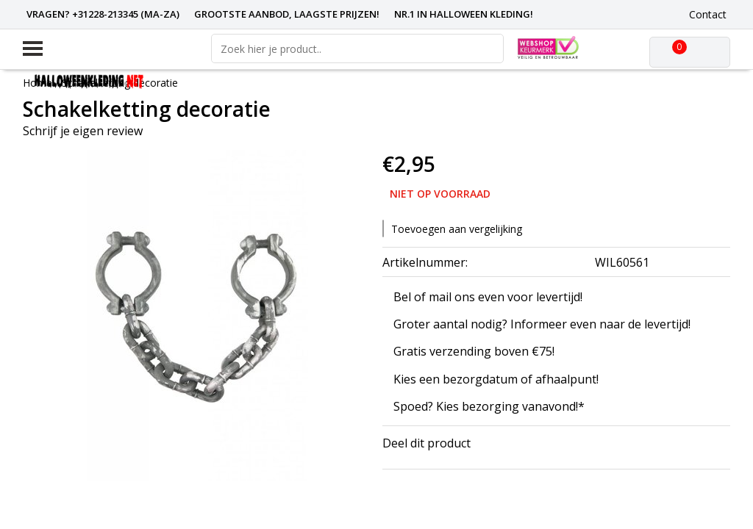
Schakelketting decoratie (120, 83)
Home (37, 83)
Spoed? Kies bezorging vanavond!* (489, 406)
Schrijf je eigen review (83, 131)
